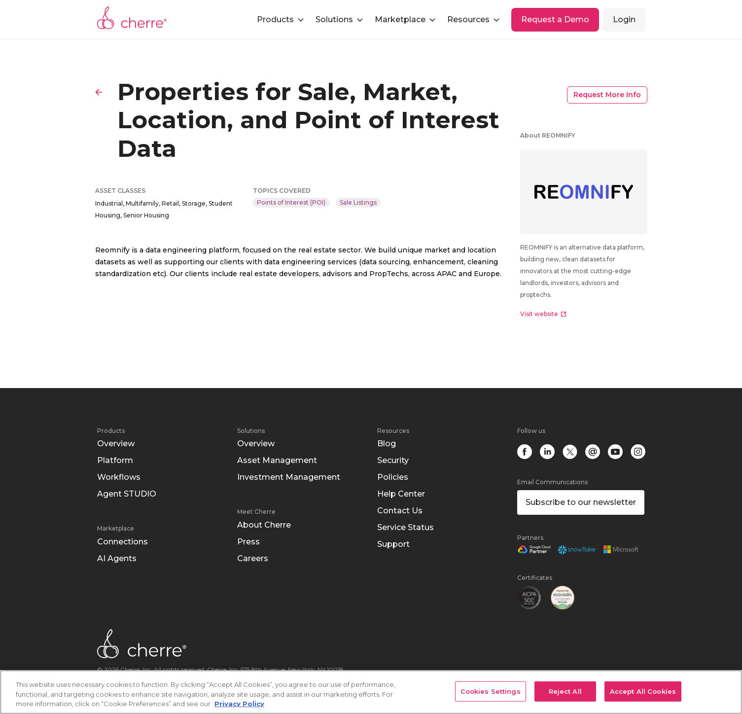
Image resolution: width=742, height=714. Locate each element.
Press (248, 541)
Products (111, 430)
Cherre (132, 17)
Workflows (119, 477)
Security (393, 460)
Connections (122, 541)
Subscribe (581, 502)
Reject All (565, 691)
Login (624, 19)
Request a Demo (555, 19)
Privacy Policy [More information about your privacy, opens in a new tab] (239, 704)
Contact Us (400, 510)
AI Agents (117, 558)
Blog (386, 443)
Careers (252, 558)
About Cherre (264, 525)
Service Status (405, 527)
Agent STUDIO (126, 494)
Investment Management (288, 477)
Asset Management (277, 460)
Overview (116, 443)
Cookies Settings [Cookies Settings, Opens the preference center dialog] (490, 691)
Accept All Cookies (643, 691)
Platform (115, 460)
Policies (392, 477)
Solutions (251, 430)
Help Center (401, 494)
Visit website (543, 314)
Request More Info (607, 94)
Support (393, 544)
